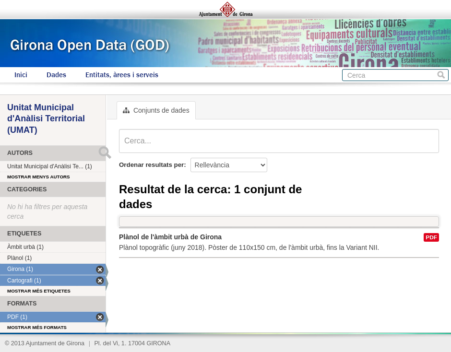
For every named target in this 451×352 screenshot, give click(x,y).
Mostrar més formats (37, 327)
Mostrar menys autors (38, 176)
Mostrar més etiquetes (39, 290)
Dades (56, 75)
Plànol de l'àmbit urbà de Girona (170, 237)
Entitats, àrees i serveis (121, 75)
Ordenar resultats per (151, 164)
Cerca (441, 75)
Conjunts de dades (156, 110)
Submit (104, 152)
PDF (431, 237)
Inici (20, 75)
